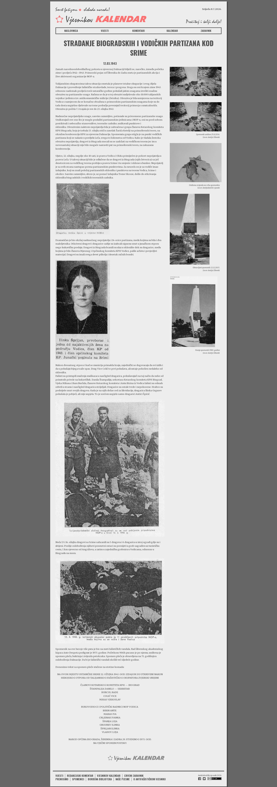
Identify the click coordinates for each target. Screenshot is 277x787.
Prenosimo (61, 778)
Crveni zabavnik (133, 774)
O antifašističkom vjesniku (149, 778)
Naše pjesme (123, 778)
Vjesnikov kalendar (108, 774)
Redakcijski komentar (80, 774)
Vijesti (105, 31)
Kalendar (172, 31)
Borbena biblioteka (100, 778)
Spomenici (78, 778)
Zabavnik (206, 31)
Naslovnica (71, 31)
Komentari (138, 31)
